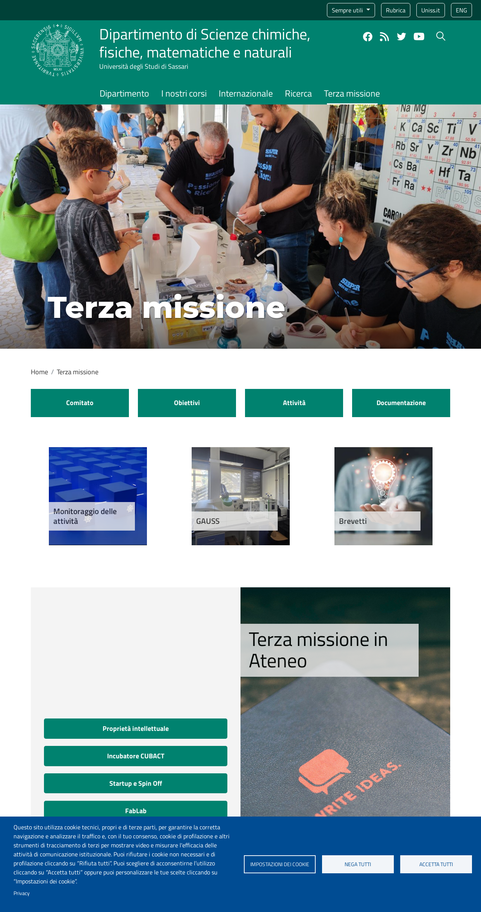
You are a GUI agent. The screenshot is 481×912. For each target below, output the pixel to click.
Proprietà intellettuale (136, 728)
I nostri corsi (184, 93)
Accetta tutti (436, 864)
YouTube (419, 36)
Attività (294, 403)
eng (461, 10)
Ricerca (298, 93)
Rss (384, 36)
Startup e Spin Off (135, 783)
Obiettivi (187, 403)
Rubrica (395, 10)
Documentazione (401, 403)
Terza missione (352, 93)
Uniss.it (430, 10)
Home (39, 372)
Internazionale (246, 93)
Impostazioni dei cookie (279, 864)
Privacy (22, 893)
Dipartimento (124, 93)
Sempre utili (348, 10)
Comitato (80, 403)
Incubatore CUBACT (135, 756)
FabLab (136, 811)
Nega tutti (358, 864)
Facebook (367, 36)
